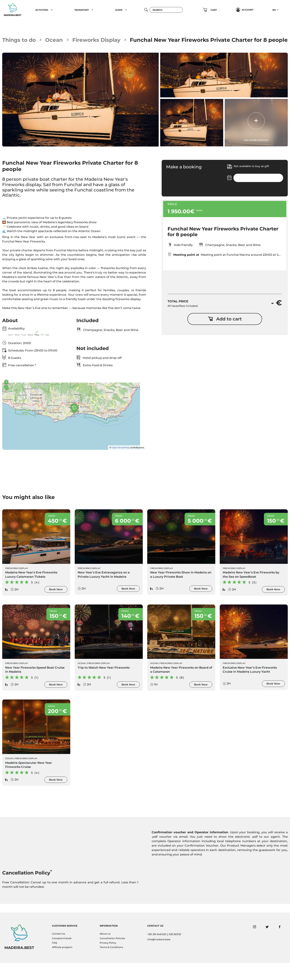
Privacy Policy (108, 942)
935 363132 (175, 934)
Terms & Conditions (111, 947)
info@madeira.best (158, 939)
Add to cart (225, 327)
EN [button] (274, 10)
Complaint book (62, 938)
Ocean (56, 40)
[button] (51, 9)
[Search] (166, 10)
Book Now (56, 598)
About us (105, 933)
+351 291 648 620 (156, 934)
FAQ (54, 942)
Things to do (19, 40)
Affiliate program (62, 947)
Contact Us (58, 933)
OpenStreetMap (120, 456)
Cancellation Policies (112, 938)
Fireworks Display (99, 40)
